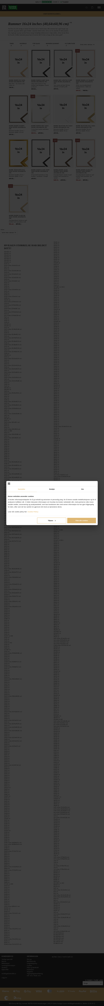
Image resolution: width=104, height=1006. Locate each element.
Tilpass (52, 520)
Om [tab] (82, 489)
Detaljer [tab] (52, 489)
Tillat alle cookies (81, 520)
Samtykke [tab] (21, 489)
